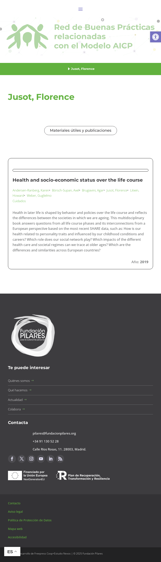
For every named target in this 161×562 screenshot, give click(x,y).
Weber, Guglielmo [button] (39, 195)
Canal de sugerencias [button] (28, 490)
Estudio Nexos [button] (62, 553)
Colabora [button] (14, 409)
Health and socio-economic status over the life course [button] (78, 180)
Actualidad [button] (15, 400)
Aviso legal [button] (16, 512)
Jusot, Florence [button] (116, 190)
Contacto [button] (14, 503)
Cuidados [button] (19, 201)
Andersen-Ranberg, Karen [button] (31, 190)
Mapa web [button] (15, 529)
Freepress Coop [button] (43, 553)
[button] (155, 36)
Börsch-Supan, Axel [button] (65, 190)
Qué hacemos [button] (17, 390)
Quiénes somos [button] (19, 381)
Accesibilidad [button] (17, 537)
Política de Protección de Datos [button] (30, 520)
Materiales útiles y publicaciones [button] (80, 130)
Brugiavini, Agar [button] (93, 190)
